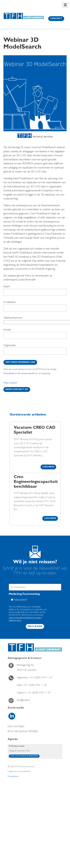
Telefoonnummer (35, 321)
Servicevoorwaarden (25, 374)
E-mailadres (35, 307)
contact (56, 19)
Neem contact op (16, 389)
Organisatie (35, 350)
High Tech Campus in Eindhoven (24, 756)
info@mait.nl (23, 700)
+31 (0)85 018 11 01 (35, 677)
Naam (35, 291)
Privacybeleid (8, 374)
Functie (35, 334)
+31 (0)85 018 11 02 (32, 685)
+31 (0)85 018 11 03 (34, 693)
